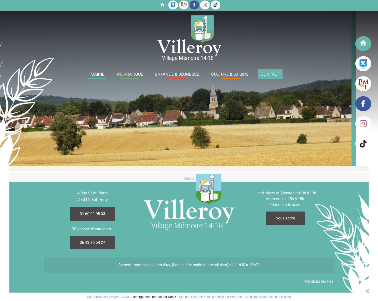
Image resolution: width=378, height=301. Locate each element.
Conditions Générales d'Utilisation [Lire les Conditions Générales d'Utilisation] (268, 297)
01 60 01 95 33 (92, 214)
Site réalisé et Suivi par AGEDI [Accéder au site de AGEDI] (108, 297)
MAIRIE (97, 74)
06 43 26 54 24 (92, 242)
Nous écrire (285, 218)
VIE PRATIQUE (129, 74)
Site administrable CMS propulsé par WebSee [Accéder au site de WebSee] (210, 297)
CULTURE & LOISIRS (230, 74)
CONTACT (270, 74)
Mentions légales (319, 281)
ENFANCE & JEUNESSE (177, 74)
